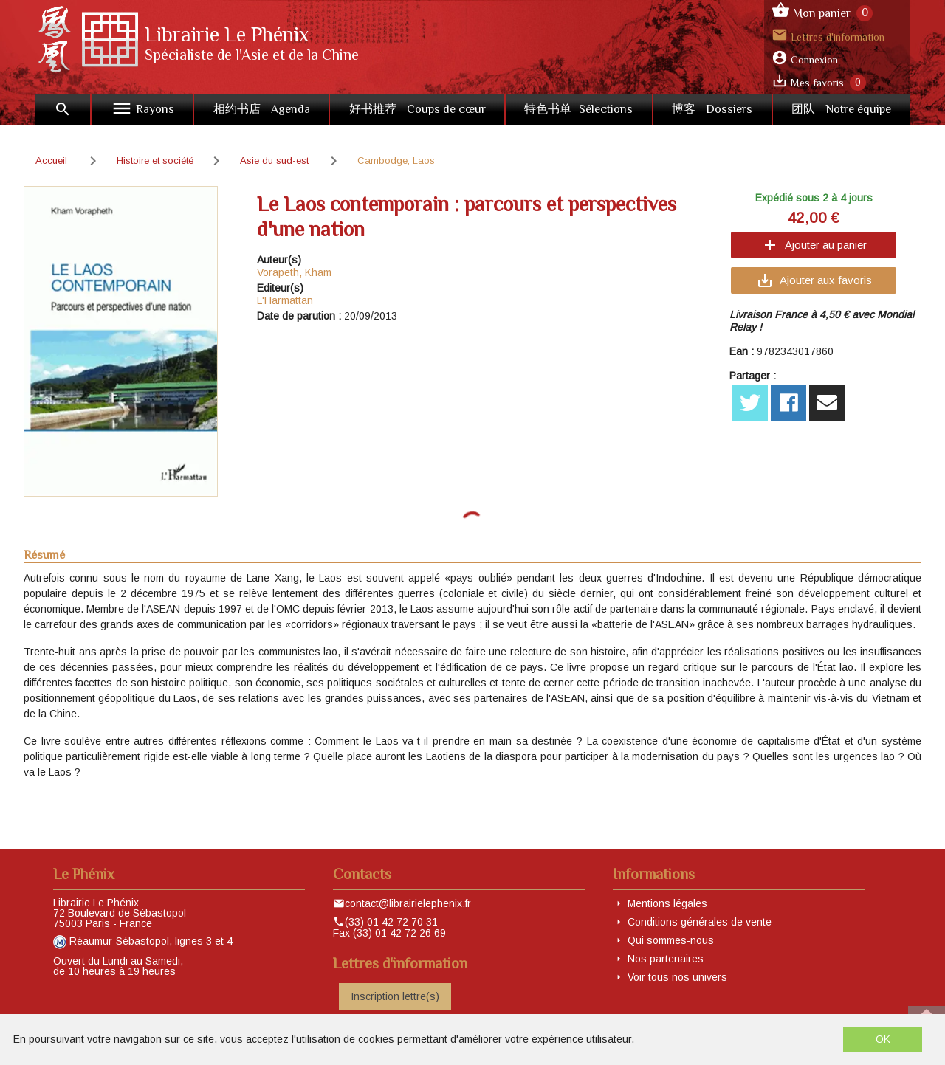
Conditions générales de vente (700, 922)
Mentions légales (667, 903)
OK (883, 1039)
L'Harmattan (285, 300)
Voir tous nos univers (677, 977)
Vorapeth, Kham (294, 272)
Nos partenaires (666, 959)
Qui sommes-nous (671, 940)
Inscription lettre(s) (395, 996)
